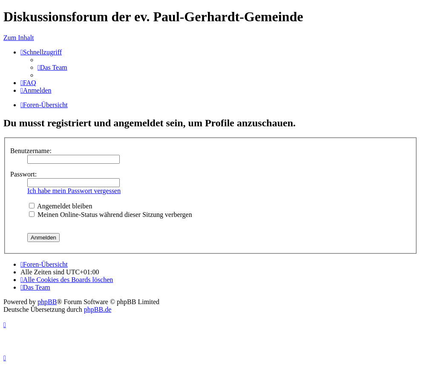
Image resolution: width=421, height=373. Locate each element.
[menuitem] (52, 67)
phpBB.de (97, 309)
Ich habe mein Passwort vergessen (74, 190)
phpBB (47, 301)
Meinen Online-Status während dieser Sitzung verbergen (110, 214)
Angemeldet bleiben (60, 206)
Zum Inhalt (18, 37)
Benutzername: (31, 150)
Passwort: (23, 174)
